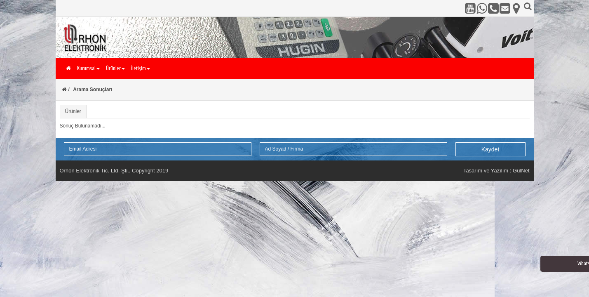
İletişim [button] (140, 68)
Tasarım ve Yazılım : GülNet (496, 170)
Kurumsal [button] (88, 68)
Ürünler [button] (115, 68)
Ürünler (73, 111)
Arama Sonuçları (92, 89)
